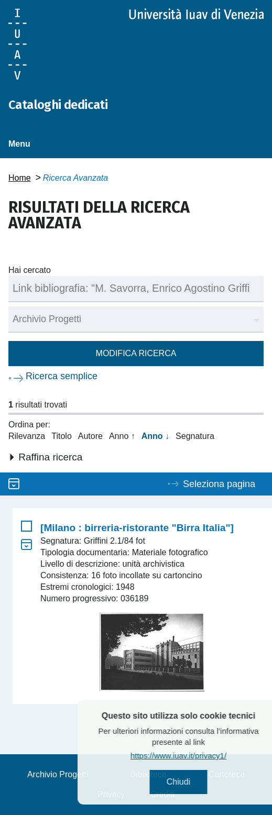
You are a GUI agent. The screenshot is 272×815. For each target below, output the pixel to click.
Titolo (61, 436)
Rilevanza (26, 436)
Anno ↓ (155, 436)
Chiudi (196, 781)
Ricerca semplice (61, 376)
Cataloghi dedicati (57, 104)
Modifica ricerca (136, 353)
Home (19, 177)
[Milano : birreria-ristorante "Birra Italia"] (137, 527)
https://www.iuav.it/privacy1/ (196, 755)
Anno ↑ (122, 436)
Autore (90, 436)
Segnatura (195, 436)
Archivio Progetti (58, 774)
